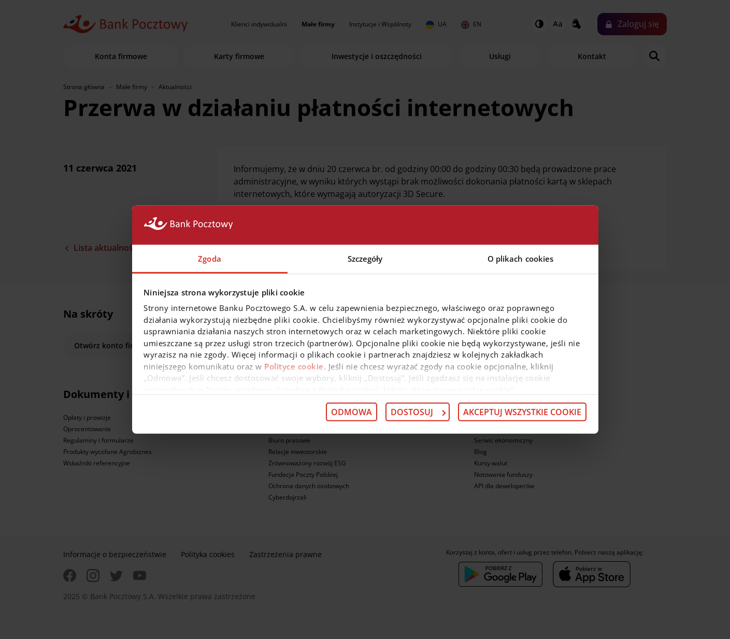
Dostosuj (418, 412)
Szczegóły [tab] (365, 258)
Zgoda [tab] (209, 258)
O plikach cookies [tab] (521, 258)
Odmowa (351, 412)
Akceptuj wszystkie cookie (522, 412)
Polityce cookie (294, 366)
